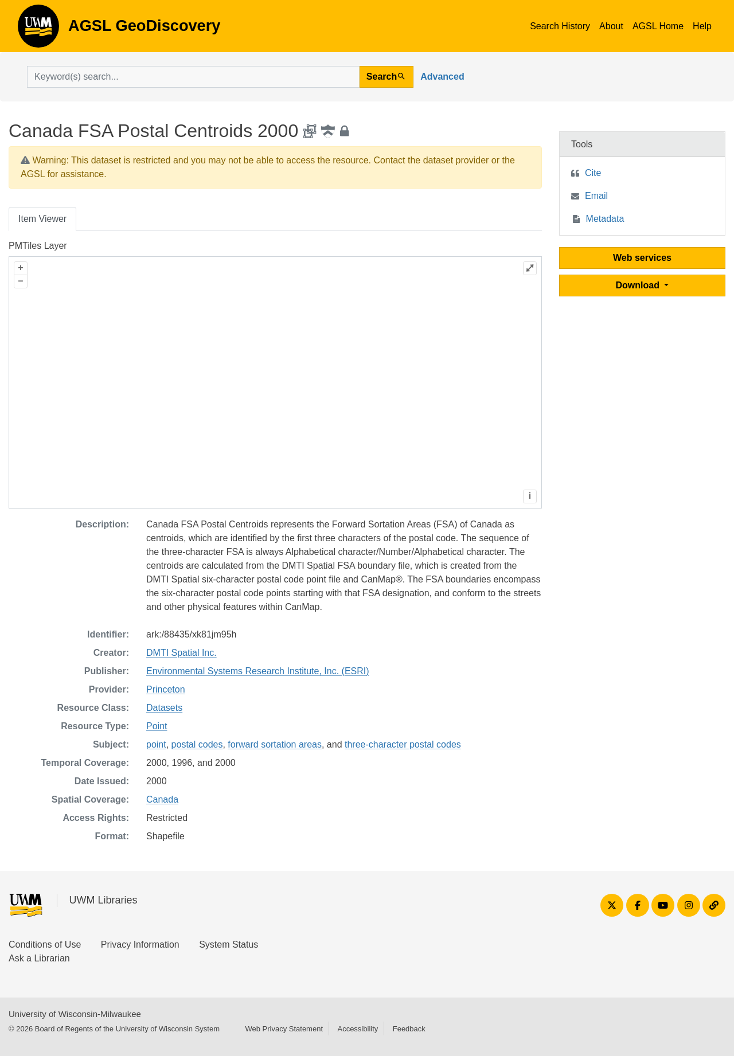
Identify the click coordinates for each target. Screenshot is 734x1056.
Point (156, 726)
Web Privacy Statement (284, 1028)
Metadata (605, 219)
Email (596, 196)
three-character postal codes (403, 744)
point (156, 744)
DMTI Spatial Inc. (181, 653)
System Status (228, 944)
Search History (560, 26)
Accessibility (357, 1028)
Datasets (164, 708)
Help (702, 26)
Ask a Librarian (39, 958)
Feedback (409, 1028)
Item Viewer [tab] (42, 219)
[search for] (193, 77)
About (611, 26)
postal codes (197, 744)
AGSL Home (658, 26)
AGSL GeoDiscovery (38, 29)
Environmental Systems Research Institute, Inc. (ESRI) (257, 671)
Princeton (165, 689)
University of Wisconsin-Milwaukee (75, 1014)
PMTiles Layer (38, 246)
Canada (162, 799)
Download (639, 285)
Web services (642, 258)
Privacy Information (140, 944)
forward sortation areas (275, 744)
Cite (593, 173)
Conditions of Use (45, 944)
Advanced (442, 76)
